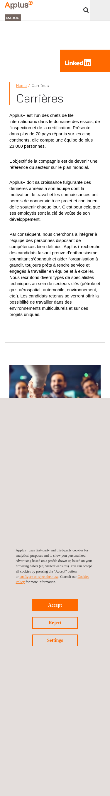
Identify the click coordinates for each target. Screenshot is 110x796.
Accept (55, 605)
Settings (55, 640)
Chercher (85, 10)
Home (21, 85)
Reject (55, 622)
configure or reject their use (39, 577)
